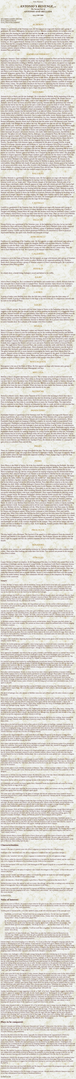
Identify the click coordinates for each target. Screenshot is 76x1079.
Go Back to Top (6, 895)
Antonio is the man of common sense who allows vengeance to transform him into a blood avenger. (38, 870)
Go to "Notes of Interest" (9, 20)
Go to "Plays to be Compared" (10, 22)
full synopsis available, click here (11, 19)
